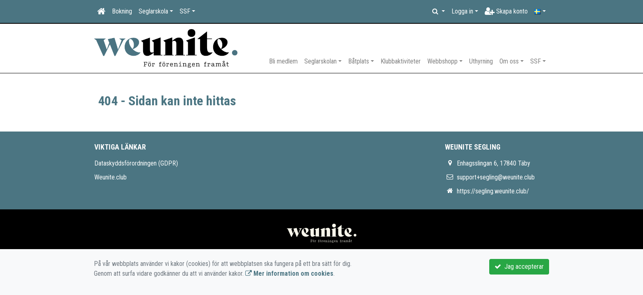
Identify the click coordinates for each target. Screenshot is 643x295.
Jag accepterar (519, 266)
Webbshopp (442, 61)
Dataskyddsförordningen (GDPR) (136, 163)
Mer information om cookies (289, 273)
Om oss (509, 61)
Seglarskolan (320, 61)
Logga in (462, 11)
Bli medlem (283, 61)
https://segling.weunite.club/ (493, 191)
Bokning (122, 11)
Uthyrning (481, 61)
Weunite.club (110, 177)
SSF (185, 11)
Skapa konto (506, 11)
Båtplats (358, 61)
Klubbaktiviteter (401, 61)
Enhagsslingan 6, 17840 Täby (493, 163)
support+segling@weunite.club (496, 177)
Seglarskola (153, 11)
